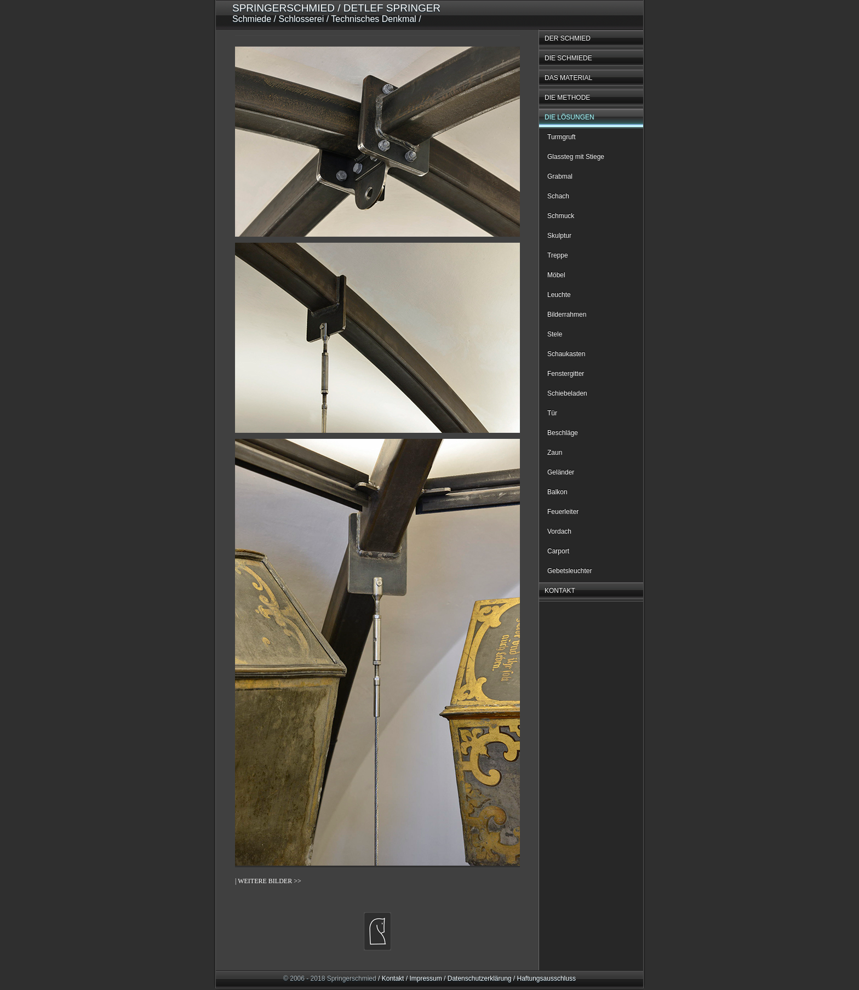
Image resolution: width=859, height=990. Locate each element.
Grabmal (559, 176)
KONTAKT (560, 590)
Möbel (556, 275)
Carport (558, 551)
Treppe (557, 255)
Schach (558, 196)
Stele (554, 334)
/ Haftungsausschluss (544, 978)
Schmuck (560, 216)
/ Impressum (423, 978)
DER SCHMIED (568, 38)
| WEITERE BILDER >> (268, 881)
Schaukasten (566, 354)
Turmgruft (561, 137)
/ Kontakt (391, 978)
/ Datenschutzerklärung (477, 978)
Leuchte (559, 295)
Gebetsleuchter (569, 571)
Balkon (557, 492)
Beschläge (562, 433)
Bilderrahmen (566, 314)
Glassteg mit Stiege (575, 157)
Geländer (560, 472)
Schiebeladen (567, 393)
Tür (552, 413)
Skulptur (559, 235)
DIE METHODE (567, 97)
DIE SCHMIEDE (568, 58)
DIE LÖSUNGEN (569, 117)
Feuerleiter (563, 512)
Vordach (559, 531)
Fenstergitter (565, 373)
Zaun (554, 452)
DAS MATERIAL (568, 78)
